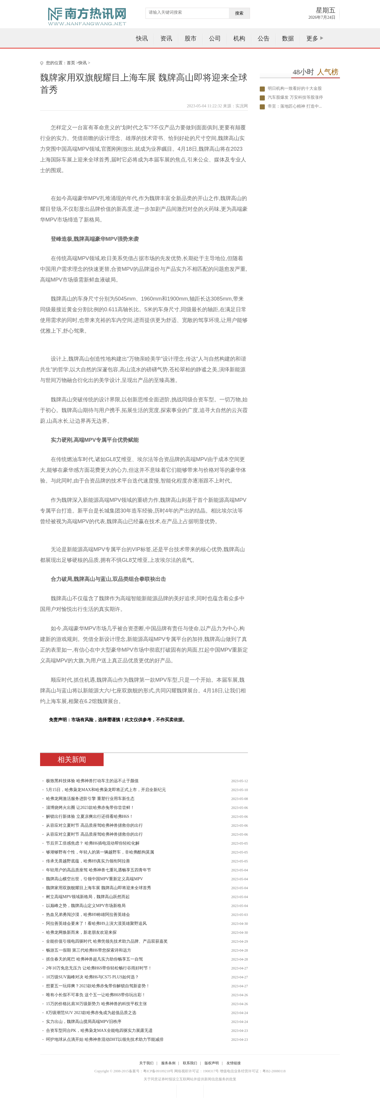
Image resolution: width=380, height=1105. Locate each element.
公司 (215, 38)
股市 (191, 38)
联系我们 (190, 1063)
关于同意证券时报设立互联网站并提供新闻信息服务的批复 (190, 1079)
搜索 (239, 13)
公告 (264, 38)
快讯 (142, 38)
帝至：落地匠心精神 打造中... (295, 106)
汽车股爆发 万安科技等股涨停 (295, 97)
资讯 (166, 38)
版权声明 (212, 1063)
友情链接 (234, 1063)
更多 (312, 38)
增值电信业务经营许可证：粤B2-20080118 (253, 1071)
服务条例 (168, 1063)
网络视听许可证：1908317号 (196, 1071)
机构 (239, 38)
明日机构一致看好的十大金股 (295, 88)
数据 (288, 38)
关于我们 (146, 1063)
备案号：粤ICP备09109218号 (151, 1071)
